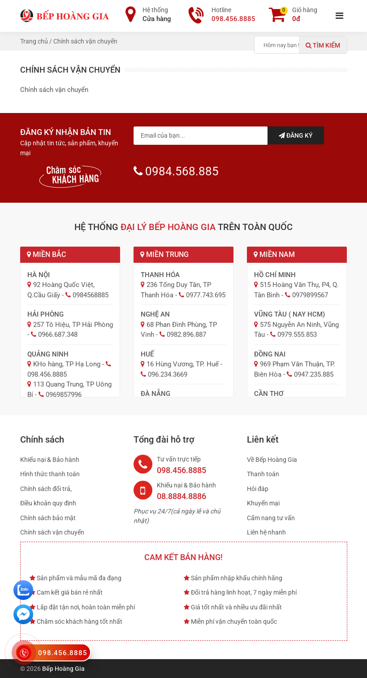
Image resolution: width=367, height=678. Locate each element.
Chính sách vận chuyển (52, 532)
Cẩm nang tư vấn (271, 518)
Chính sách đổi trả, (46, 488)
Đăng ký (296, 135)
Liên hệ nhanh (266, 532)
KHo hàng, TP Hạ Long (66, 364)
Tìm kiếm (323, 45)
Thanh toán (263, 474)
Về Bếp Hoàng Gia (272, 459)
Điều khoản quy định (48, 503)
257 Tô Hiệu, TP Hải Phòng (73, 325)
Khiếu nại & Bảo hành (49, 459)
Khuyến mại (263, 503)
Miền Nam (274, 254)
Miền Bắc (46, 254)
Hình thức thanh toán (50, 474)
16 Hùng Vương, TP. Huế (183, 364)
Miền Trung (164, 254)
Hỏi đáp (257, 488)
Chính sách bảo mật (48, 518)
